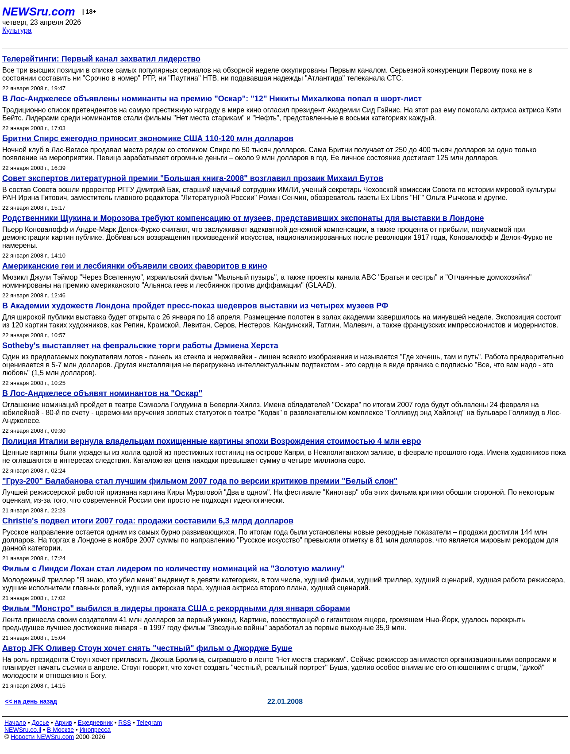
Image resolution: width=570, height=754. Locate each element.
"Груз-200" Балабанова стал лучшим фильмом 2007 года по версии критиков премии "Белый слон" (199, 481)
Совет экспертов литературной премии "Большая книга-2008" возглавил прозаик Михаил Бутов (192, 178)
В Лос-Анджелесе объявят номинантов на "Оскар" (102, 393)
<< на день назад (31, 701)
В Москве (60, 729)
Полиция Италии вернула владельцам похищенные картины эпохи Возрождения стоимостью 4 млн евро (211, 441)
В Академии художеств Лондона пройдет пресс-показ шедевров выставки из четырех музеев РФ (195, 305)
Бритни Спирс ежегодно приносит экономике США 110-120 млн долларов (147, 138)
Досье (40, 722)
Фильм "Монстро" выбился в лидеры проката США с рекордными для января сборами (176, 608)
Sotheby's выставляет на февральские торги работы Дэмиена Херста (140, 345)
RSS (124, 722)
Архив (63, 722)
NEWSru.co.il (22, 729)
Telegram (149, 722)
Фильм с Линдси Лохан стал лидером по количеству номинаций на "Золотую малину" (173, 568)
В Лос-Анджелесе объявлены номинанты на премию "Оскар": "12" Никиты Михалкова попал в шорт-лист (212, 98)
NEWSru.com (38, 11)
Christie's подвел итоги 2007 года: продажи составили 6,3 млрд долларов (147, 520)
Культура (17, 30)
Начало (15, 722)
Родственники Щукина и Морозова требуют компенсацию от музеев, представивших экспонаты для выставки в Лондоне (243, 218)
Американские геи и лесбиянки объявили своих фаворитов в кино (134, 266)
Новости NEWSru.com (42, 736)
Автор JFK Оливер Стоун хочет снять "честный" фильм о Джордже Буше (147, 648)
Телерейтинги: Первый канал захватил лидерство (101, 58)
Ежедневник (95, 722)
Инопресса (95, 729)
